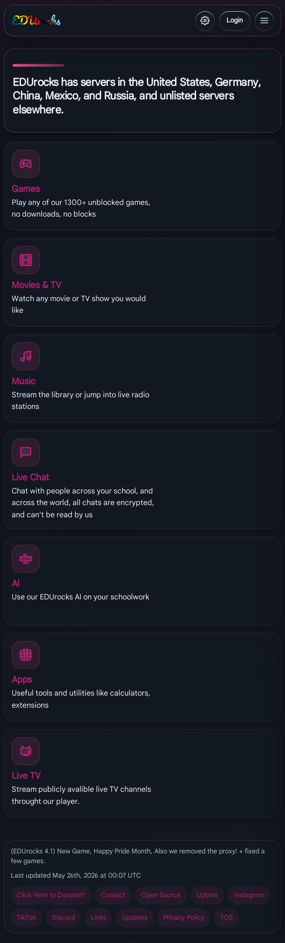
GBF (226, 918)
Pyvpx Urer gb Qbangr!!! (51, 895)
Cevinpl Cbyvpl (183, 918)
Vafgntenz (249, 895)
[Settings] (205, 20)
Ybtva (235, 20)
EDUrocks (36, 20)
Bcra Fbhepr (161, 895)
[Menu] (264, 20)
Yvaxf (98, 918)
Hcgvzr (207, 895)
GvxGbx (26, 918)
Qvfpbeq (63, 918)
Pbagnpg (113, 895)
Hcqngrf (134, 918)
